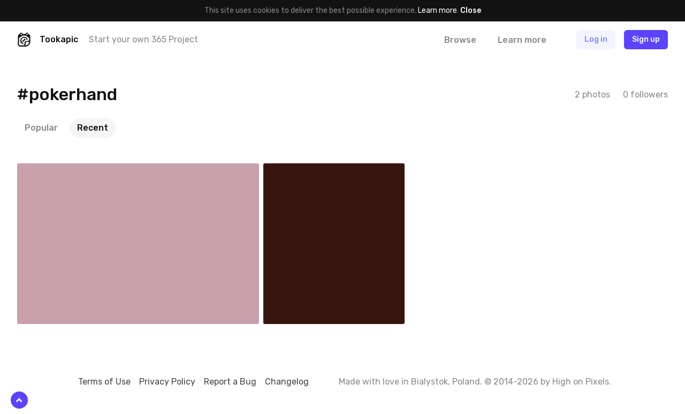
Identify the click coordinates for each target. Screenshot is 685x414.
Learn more (437, 10)
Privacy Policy (167, 382)
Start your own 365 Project (143, 39)
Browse (460, 40)
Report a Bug (230, 382)
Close (470, 10)
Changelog (287, 382)
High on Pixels (580, 382)
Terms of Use (104, 382)
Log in (595, 39)
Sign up (646, 39)
